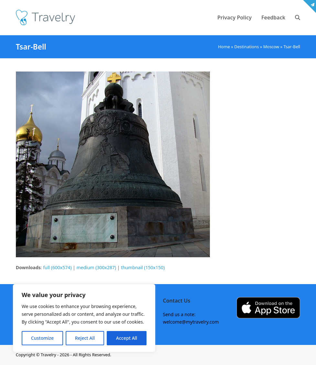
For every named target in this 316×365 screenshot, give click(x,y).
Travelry (49, 355)
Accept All (126, 338)
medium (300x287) (96, 267)
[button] (297, 17)
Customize (42, 338)
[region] (84, 318)
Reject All (85, 338)
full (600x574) (57, 267)
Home (224, 47)
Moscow (271, 47)
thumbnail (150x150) (143, 267)
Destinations (246, 47)
